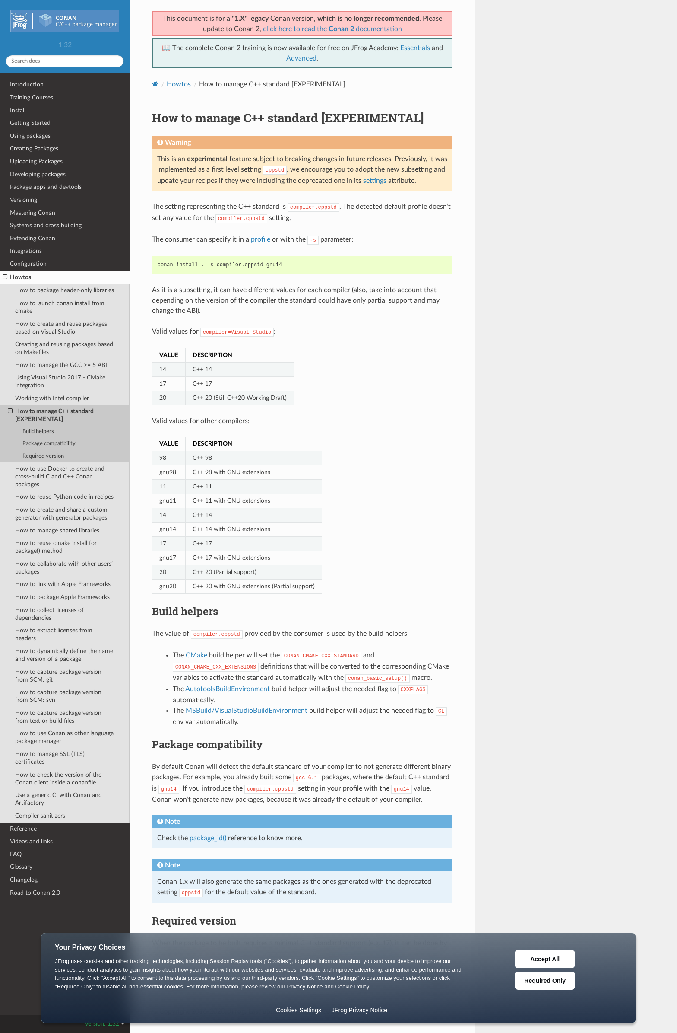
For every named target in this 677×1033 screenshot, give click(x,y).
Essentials (415, 48)
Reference (23, 829)
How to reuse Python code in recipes (64, 497)
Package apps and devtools (46, 187)
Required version (43, 456)
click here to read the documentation (332, 29)
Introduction (27, 84)
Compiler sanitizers (40, 816)
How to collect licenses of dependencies (49, 614)
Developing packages (38, 174)
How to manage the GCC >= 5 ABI (61, 365)
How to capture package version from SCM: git (58, 676)
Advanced (301, 58)
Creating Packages (34, 148)
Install (17, 110)
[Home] (155, 84)
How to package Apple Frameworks (62, 597)
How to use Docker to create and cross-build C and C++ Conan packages (59, 476)
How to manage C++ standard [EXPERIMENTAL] (51, 415)
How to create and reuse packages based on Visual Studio (61, 328)
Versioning (23, 200)
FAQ (16, 854)
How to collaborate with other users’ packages (64, 568)
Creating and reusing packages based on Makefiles (64, 348)
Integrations (26, 251)
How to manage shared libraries (57, 530)
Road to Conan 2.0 (35, 893)
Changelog (24, 880)
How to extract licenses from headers (53, 634)
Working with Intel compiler (52, 398)
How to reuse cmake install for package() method (56, 547)
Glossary (21, 867)
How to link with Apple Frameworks (63, 584)
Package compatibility (49, 443)
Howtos (17, 277)
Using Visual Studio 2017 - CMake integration (60, 381)
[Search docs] (65, 61)
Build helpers (38, 431)
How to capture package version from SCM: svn (58, 696)
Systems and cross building (46, 225)
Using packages (30, 136)
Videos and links (31, 841)
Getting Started (30, 123)
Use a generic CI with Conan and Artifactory (58, 799)
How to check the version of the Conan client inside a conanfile (58, 779)
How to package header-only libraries (64, 290)
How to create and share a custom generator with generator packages (61, 514)
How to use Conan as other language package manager (64, 737)
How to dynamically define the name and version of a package (64, 655)
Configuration (28, 264)
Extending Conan (32, 238)
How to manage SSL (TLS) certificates (50, 758)
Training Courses (31, 97)
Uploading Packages (36, 161)
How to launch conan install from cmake (59, 307)
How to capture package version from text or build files (58, 717)
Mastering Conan (32, 213)
